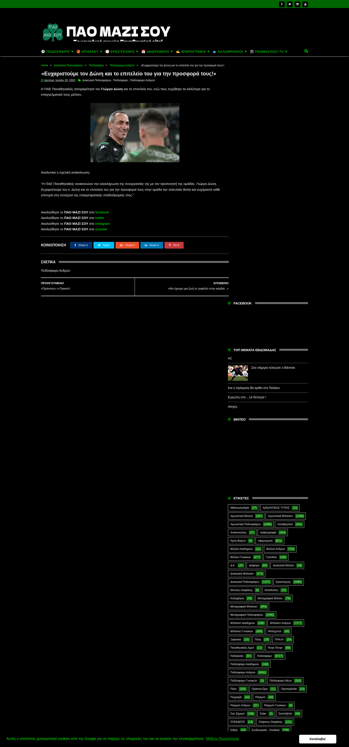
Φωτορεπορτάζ (273, 510)
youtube (101, 242)
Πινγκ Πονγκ (275, 411)
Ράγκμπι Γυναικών (275, 469)
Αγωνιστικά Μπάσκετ (280, 279)
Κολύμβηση (237, 362)
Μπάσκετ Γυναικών (241, 395)
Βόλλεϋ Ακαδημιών (241, 312)
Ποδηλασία (236, 419)
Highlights (236, 535)
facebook (102, 225)
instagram (102, 236)
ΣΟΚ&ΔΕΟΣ (237, 485)
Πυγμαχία (236, 461)
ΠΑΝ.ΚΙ (279, 403)
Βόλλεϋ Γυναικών (240, 321)
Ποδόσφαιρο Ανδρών (122, 65)
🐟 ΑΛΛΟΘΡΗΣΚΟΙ (228, 51)
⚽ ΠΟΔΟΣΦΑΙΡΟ (55, 51)
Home (44, 65)
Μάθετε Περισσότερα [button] (222, 739)
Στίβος (234, 494)
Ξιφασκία (235, 403)
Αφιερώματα (265, 304)
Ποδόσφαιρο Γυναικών (243, 444)
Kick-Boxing (264, 535)
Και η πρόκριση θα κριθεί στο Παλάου (254, 152)
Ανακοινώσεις (238, 296)
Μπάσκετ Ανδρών (280, 387)
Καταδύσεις (271, 354)
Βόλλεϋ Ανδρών (275, 312)
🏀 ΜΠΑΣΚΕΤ (87, 51)
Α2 (230, 122)
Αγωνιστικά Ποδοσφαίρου (245, 288)
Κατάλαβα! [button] (324, 739)
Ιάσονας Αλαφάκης (241, 354)
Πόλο (233, 452)
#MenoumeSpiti (239, 271)
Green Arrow (288, 526)
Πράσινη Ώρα (260, 452)
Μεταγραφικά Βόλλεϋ (270, 362)
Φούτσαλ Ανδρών (240, 510)
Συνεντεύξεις (237, 502)
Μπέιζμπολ (274, 395)
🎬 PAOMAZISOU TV (267, 51)
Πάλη (258, 403)
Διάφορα (254, 329)
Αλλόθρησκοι (285, 288)
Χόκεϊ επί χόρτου (240, 518)
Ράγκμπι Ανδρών (240, 469)
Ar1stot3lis (268, 518)
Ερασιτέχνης (283, 345)
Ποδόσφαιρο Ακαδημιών (244, 428)
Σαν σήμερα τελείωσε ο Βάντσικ (273, 131)
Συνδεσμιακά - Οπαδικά (266, 494)
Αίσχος (232, 170)
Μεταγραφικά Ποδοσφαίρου (246, 378)
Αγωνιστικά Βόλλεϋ (241, 279)
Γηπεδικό (271, 321)
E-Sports (262, 526)
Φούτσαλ (289, 502)
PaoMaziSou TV (240, 543)
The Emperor (238, 551)
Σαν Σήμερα (237, 477)
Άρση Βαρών (238, 304)
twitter (99, 230)
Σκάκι (263, 477)
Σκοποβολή (285, 477)
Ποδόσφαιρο (96, 65)
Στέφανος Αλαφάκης (270, 485)
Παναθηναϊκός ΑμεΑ (242, 411)
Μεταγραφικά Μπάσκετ (244, 370)
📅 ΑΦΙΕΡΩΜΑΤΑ (155, 51)
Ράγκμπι (260, 461)
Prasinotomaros (274, 543)
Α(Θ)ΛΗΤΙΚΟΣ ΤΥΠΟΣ (276, 271)
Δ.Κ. (232, 329)
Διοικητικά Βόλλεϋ (283, 329)
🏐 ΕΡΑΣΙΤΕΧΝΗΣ (120, 51)
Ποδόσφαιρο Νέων (281, 444)
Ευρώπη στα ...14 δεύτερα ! (247, 161)
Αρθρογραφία (268, 296)
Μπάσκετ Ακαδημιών (242, 387)
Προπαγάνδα (289, 452)
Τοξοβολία (265, 502)
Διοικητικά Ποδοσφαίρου (68, 65)
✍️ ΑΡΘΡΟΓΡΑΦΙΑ (191, 51)
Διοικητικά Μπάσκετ (242, 337)
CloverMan (236, 526)
